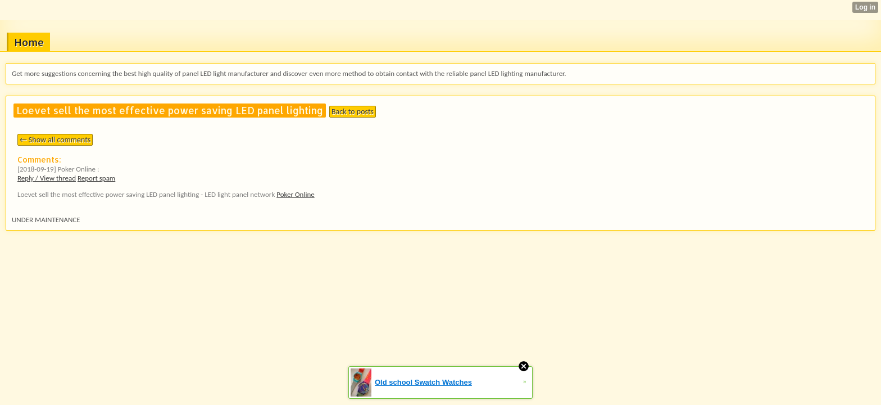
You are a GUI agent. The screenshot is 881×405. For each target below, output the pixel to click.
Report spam (96, 178)
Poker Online (295, 194)
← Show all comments (55, 140)
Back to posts (352, 111)
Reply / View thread (46, 178)
